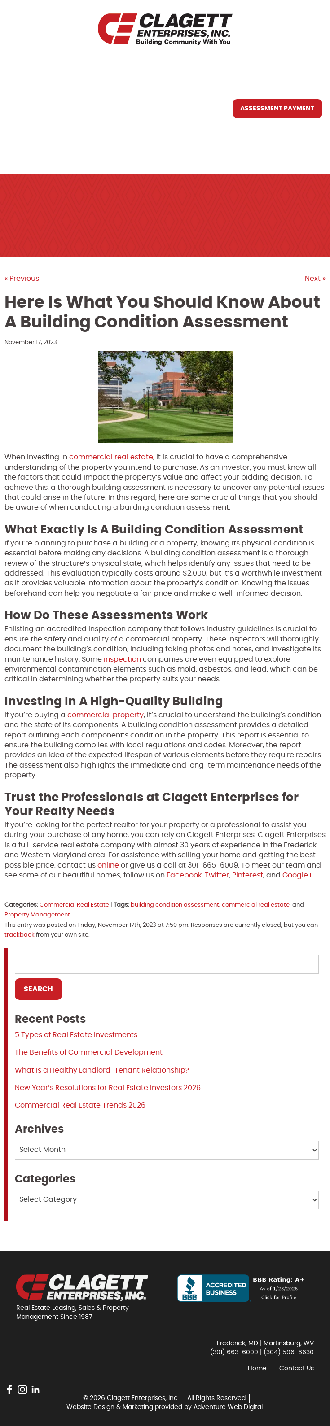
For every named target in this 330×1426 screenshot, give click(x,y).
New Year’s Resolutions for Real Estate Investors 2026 (108, 1087)
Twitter (217, 875)
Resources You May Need (61, 128)
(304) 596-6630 (289, 1352)
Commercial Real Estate (74, 905)
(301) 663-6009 (234, 1352)
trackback (19, 935)
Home (25, 66)
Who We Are (37, 87)
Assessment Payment (277, 108)
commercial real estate (256, 905)
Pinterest (247, 875)
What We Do (38, 108)
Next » (315, 278)
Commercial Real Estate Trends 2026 (80, 1105)
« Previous (21, 278)
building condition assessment (175, 905)
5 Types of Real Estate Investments (76, 1034)
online (108, 865)
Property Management (37, 915)
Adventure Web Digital (228, 1407)
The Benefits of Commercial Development (89, 1052)
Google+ (297, 875)
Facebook (184, 875)
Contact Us (37, 149)
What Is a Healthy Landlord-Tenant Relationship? (102, 1070)
